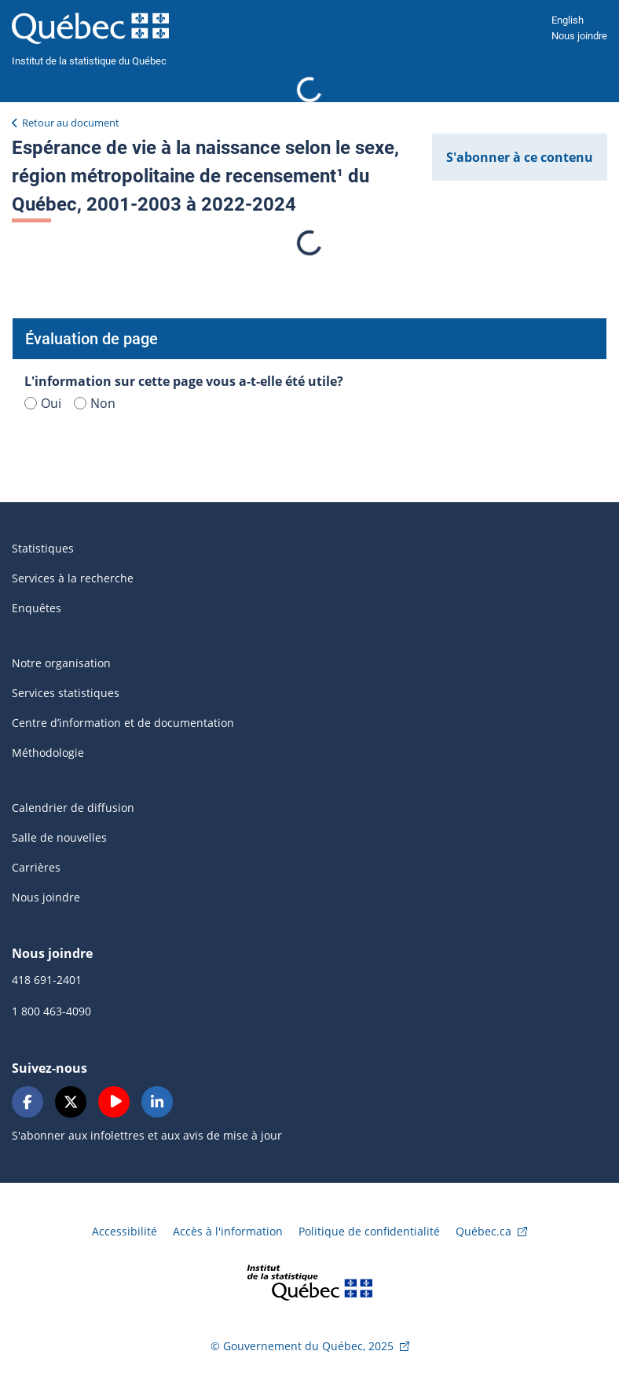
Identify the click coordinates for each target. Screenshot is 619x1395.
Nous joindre (579, 36)
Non (94, 403)
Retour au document (70, 123)
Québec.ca (483, 1231)
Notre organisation (61, 662)
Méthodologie (48, 752)
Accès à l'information (228, 1231)
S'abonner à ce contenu (519, 157)
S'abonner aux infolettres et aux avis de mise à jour (147, 1135)
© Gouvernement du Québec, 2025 (302, 1345)
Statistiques (43, 548)
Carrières (36, 867)
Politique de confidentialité (369, 1231)
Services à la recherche (73, 578)
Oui (42, 403)
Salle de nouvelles (59, 837)
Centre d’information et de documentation (123, 722)
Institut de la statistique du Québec (89, 61)
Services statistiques (65, 692)
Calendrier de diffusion (73, 807)
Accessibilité (124, 1231)
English (567, 20)
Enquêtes (36, 607)
